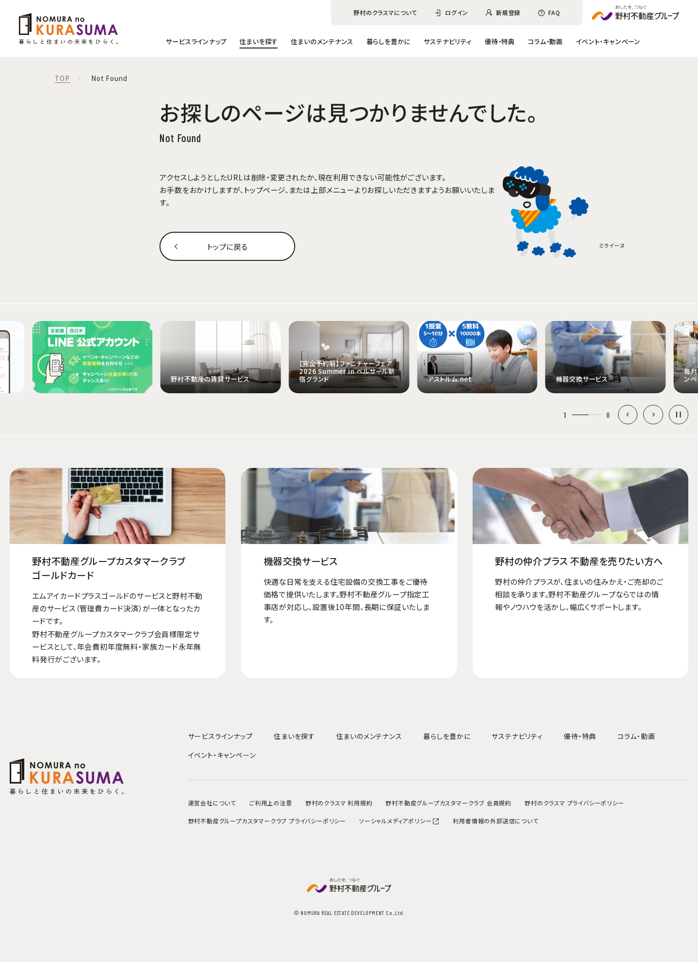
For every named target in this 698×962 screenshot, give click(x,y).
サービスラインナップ (196, 41)
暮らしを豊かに (388, 41)
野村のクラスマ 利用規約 (339, 803)
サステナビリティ (447, 41)
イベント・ (608, 41)
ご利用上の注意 (270, 803)
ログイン (456, 12)
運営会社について (212, 803)
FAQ (554, 12)
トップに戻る (227, 246)
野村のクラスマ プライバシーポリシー (574, 803)
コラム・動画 (545, 41)
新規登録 (508, 12)
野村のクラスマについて (385, 12)
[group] (92, 357)
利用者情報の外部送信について (495, 821)
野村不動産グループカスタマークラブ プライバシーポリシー (267, 821)
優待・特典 (500, 41)
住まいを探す (258, 41)
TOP (62, 78)
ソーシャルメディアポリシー (399, 821)
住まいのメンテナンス (322, 41)
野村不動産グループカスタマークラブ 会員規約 (448, 803)
